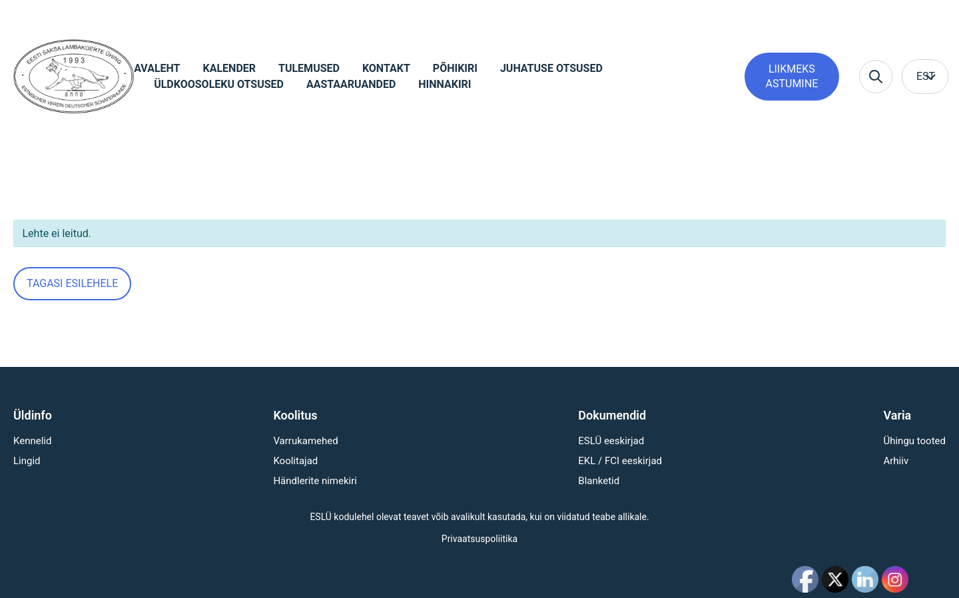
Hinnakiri (444, 84)
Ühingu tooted (914, 441)
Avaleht (157, 68)
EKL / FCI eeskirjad (620, 461)
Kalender (229, 68)
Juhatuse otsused (551, 68)
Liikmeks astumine (792, 76)
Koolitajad (295, 461)
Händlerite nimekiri (315, 481)
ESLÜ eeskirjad (611, 441)
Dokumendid (612, 415)
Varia (897, 415)
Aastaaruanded (351, 84)
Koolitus (295, 415)
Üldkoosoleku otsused (219, 84)
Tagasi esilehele (72, 283)
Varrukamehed (305, 441)
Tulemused (309, 68)
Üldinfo (32, 415)
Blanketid (598, 481)
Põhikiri (455, 68)
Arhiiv (895, 461)
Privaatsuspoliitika (479, 538)
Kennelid (32, 441)
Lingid (27, 461)
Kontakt (386, 68)
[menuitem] (925, 76)
